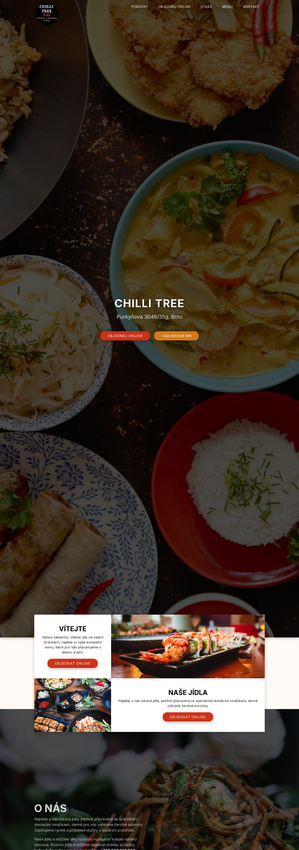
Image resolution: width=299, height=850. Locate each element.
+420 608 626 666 (177, 336)
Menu (227, 7)
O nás (206, 7)
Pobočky (139, 7)
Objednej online (174, 7)
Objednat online (73, 663)
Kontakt (251, 7)
